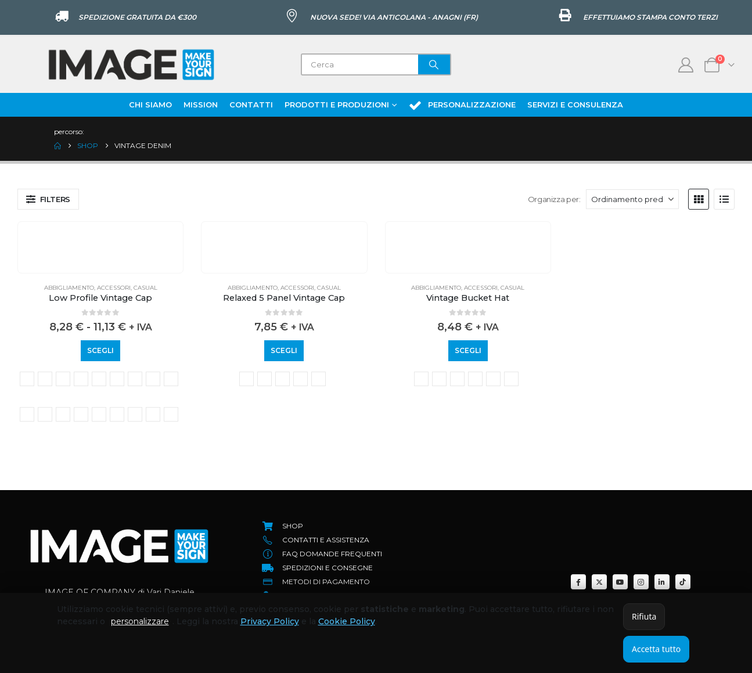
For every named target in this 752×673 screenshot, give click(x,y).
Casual (145, 287)
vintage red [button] (99, 414)
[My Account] (686, 65)
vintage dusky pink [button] (117, 379)
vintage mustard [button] (45, 414)
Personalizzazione (462, 105)
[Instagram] (641, 581)
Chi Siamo (150, 104)
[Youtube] (620, 581)
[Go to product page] (100, 230)
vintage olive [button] (63, 414)
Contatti (251, 104)
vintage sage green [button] (117, 414)
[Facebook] (578, 581)
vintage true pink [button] (171, 414)
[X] (599, 581)
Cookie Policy (346, 621)
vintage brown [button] (63, 379)
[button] (48, 199)
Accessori (114, 287)
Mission (200, 104)
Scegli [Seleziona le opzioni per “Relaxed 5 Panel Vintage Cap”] (284, 350)
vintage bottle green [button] (45, 379)
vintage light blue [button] (171, 379)
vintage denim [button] (99, 379)
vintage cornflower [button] (81, 379)
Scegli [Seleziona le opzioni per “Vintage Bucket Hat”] (468, 350)
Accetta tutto (656, 648)
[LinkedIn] (662, 581)
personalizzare (140, 621)
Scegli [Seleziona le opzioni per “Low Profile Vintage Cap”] (100, 350)
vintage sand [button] (135, 414)
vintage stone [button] (153, 414)
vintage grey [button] (135, 379)
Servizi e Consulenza (575, 104)
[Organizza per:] (632, 199)
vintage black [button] (27, 379)
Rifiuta (644, 616)
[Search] (434, 64)
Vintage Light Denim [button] (27, 414)
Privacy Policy (269, 621)
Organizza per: (554, 199)
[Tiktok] (682, 581)
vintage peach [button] (81, 414)
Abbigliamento (69, 287)
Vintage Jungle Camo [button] (153, 379)
